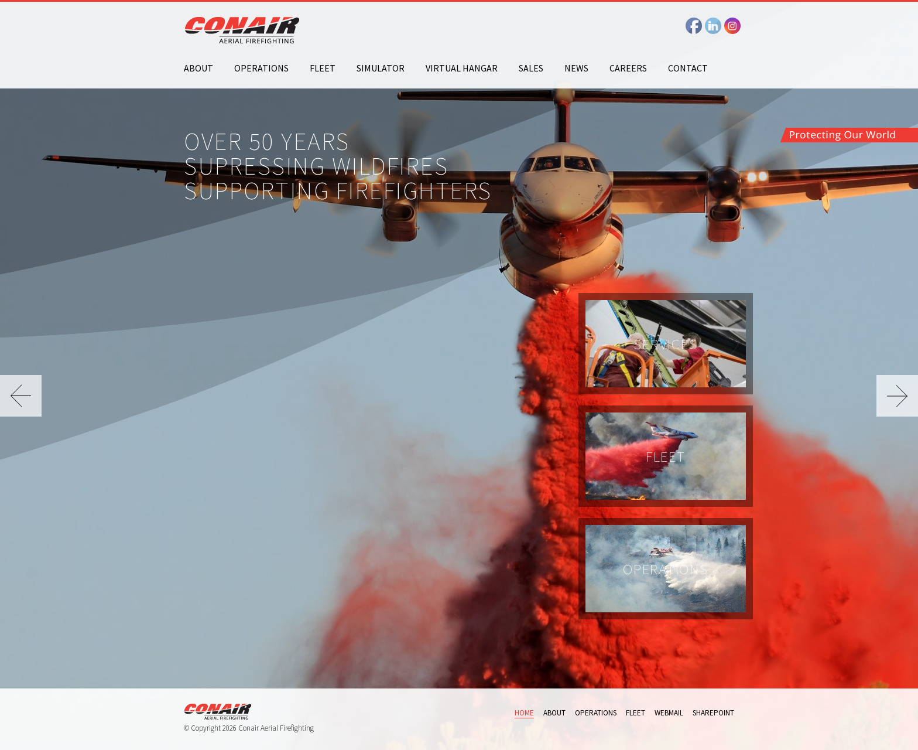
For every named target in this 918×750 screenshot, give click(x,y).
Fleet (322, 68)
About (198, 68)
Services (665, 344)
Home (524, 713)
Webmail (669, 713)
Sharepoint (713, 713)
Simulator (381, 68)
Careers (628, 68)
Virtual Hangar (462, 68)
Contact (688, 68)
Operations (261, 68)
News (576, 68)
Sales (531, 68)
